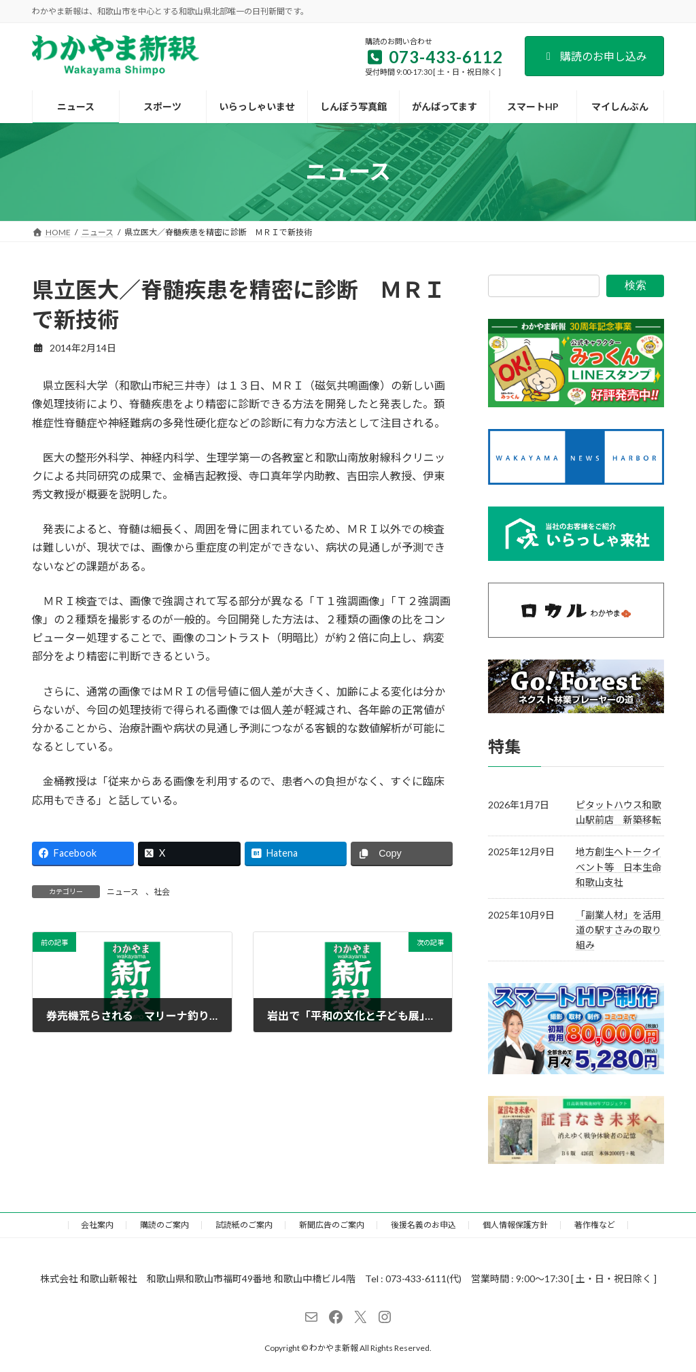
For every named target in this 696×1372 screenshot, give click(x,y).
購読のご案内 (164, 1225)
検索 (635, 285)
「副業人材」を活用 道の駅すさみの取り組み (623, 929)
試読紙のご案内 (244, 1225)
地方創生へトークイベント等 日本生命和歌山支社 (618, 867)
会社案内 (97, 1225)
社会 (162, 892)
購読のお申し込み (594, 56)
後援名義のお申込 (423, 1225)
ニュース (123, 892)
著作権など (594, 1225)
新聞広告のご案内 (331, 1225)
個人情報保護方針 (515, 1225)
